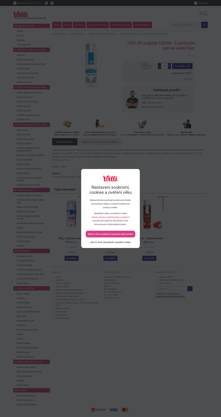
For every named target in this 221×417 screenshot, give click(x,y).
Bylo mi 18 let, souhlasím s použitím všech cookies (110, 234)
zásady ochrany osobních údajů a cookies (110, 217)
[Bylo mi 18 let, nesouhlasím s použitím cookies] (110, 242)
